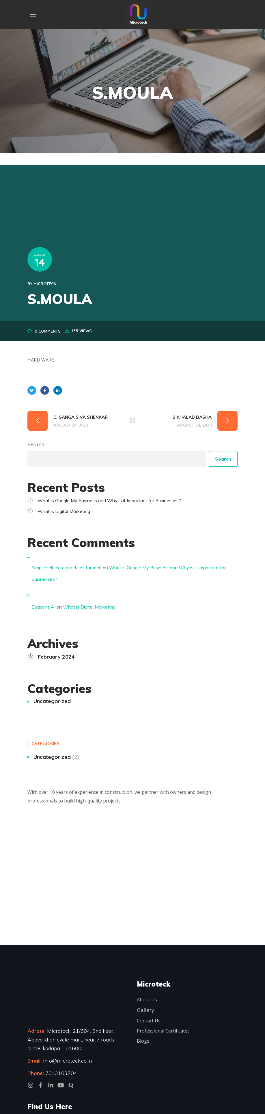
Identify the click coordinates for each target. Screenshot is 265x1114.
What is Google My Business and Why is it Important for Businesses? (109, 500)
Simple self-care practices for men (66, 567)
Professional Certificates (163, 1031)
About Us (147, 999)
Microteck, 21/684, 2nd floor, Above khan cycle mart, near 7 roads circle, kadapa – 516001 (70, 1040)
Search (35, 444)
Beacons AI (43, 607)
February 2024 (56, 656)
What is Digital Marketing (64, 511)
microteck (44, 283)
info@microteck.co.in (67, 1060)
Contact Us (149, 1020)
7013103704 (61, 1073)
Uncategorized (52, 701)
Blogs (143, 1041)
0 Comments (48, 331)
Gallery (145, 1010)
